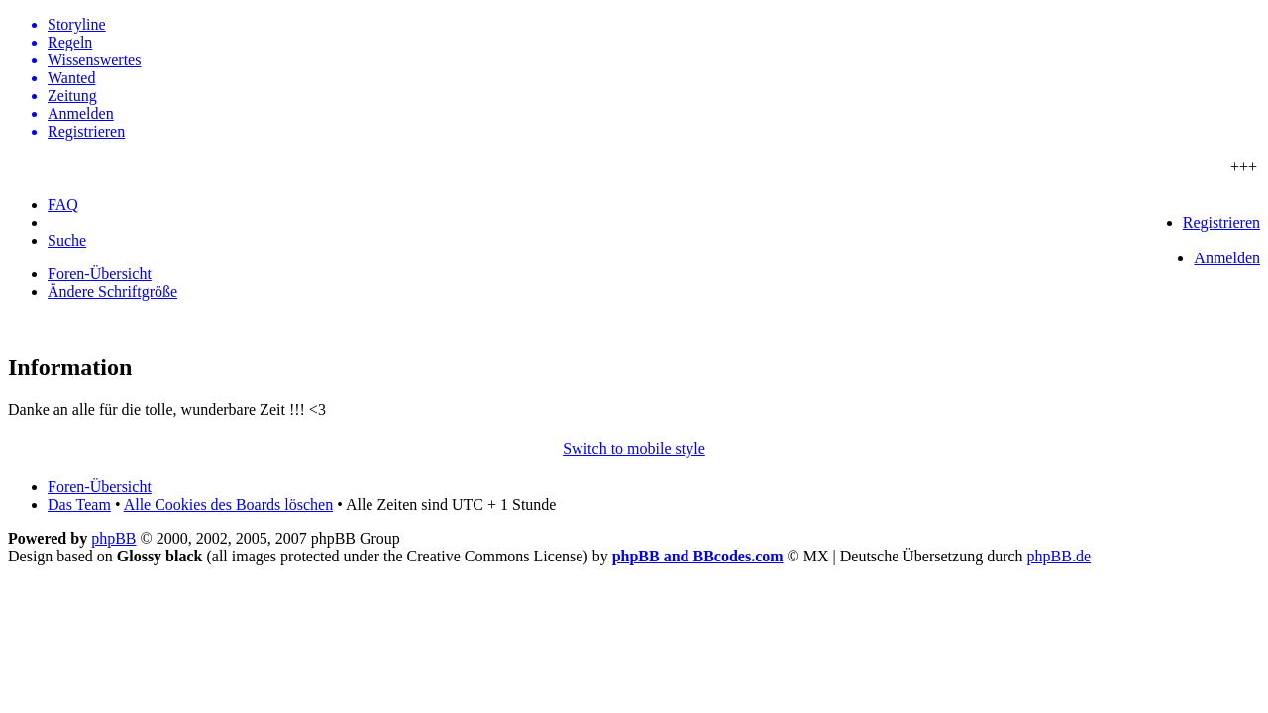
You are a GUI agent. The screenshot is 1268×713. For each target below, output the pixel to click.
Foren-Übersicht (100, 273)
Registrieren (1221, 222)
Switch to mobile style (634, 448)
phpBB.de (1059, 556)
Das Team (79, 504)
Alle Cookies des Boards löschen (229, 504)
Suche (67, 240)
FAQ (63, 204)
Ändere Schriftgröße (112, 291)
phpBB (113, 538)
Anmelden (1227, 258)
